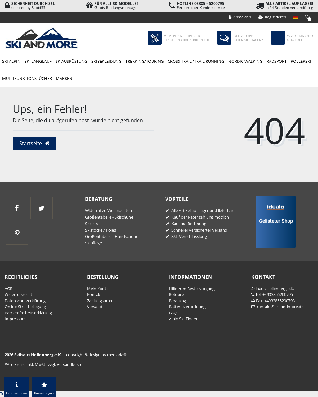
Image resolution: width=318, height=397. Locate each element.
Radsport (276, 61)
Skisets (91, 223)
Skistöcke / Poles (100, 230)
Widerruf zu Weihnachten (108, 210)
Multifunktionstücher (27, 78)
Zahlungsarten (100, 300)
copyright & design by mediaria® (96, 355)
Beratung (177, 300)
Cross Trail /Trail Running (196, 61)
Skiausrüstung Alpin (71, 61)
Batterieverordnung (187, 306)
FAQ (173, 313)
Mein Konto (98, 288)
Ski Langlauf (38, 61)
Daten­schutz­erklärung (25, 300)
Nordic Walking (245, 61)
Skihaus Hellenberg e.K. (272, 288)
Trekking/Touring (144, 61)
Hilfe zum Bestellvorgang (192, 288)
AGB (8, 288)
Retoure (176, 294)
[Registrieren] (272, 17)
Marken (64, 78)
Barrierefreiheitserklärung (28, 313)
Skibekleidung (106, 61)
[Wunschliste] (307, 16)
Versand (94, 306)
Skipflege (93, 243)
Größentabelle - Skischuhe (109, 217)
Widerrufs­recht (18, 294)
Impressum (15, 318)
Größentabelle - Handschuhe (111, 236)
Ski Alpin (11, 61)
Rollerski (301, 61)
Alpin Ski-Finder (183, 318)
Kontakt (94, 294)
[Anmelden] (239, 17)
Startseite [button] (34, 143)
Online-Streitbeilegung (25, 306)
